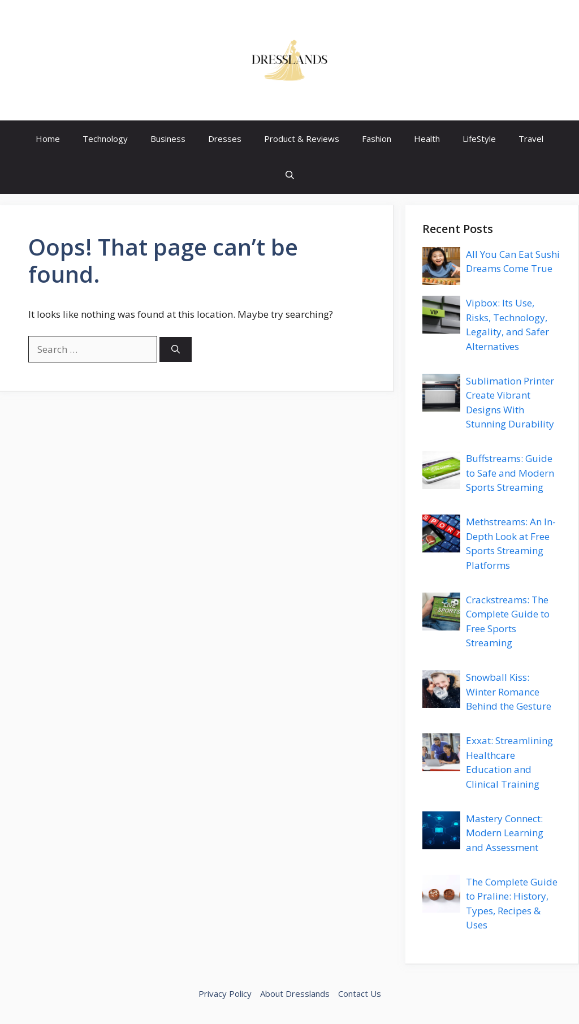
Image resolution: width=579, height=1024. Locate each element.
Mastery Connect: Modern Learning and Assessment (504, 833)
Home (48, 138)
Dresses (224, 138)
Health (427, 138)
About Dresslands (295, 993)
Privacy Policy (225, 993)
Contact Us (359, 993)
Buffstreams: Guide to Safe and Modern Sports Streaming (510, 473)
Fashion (376, 138)
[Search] (175, 349)
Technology (105, 138)
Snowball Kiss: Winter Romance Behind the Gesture (508, 691)
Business (167, 138)
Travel (530, 138)
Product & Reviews (301, 138)
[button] (289, 175)
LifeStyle (479, 138)
